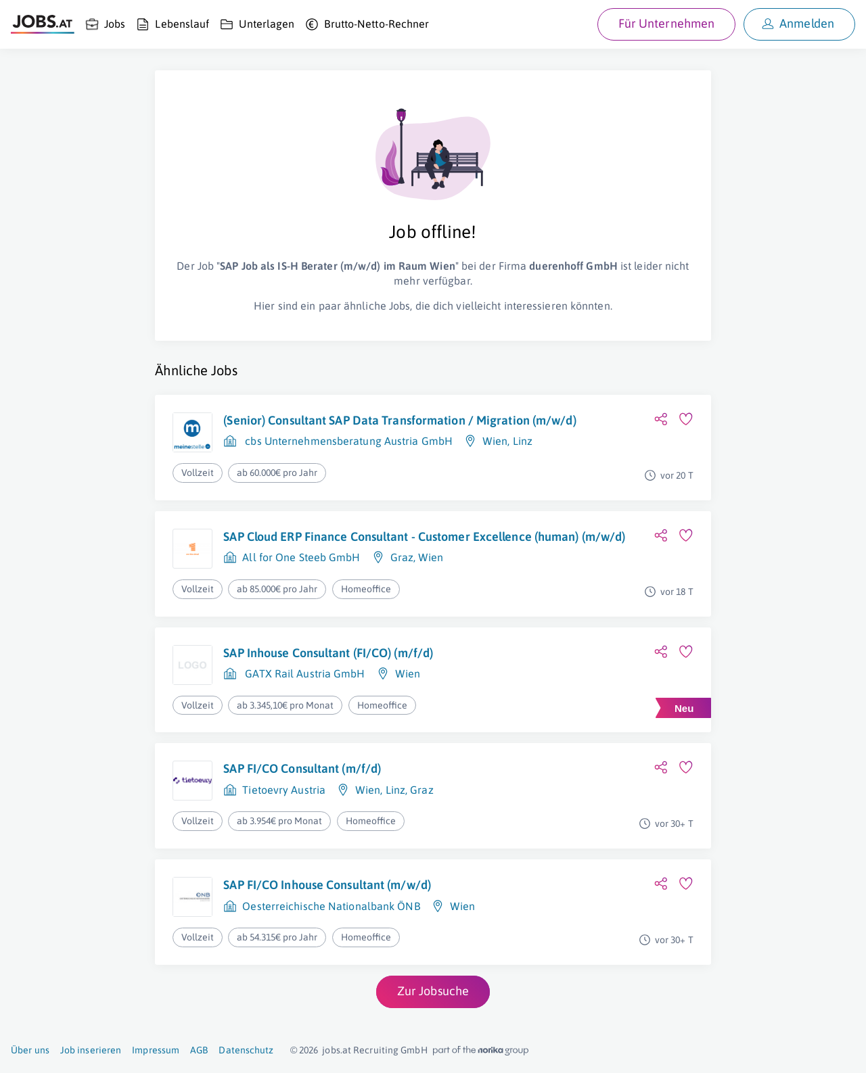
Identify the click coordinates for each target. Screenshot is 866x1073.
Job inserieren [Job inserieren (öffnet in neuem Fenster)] (90, 1050)
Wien (494, 441)
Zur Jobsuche (433, 991)
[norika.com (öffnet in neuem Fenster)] (480, 1050)
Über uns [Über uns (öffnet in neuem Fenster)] (30, 1050)
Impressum (155, 1050)
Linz (522, 441)
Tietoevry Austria (283, 790)
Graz (401, 557)
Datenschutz (246, 1050)
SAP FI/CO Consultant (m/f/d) (302, 768)
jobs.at (336, 1050)
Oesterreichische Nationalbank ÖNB (330, 906)
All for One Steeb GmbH (301, 557)
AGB (199, 1050)
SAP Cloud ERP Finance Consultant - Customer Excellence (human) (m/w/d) (424, 536)
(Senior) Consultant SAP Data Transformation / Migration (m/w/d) (399, 420)
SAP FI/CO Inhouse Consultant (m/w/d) (327, 885)
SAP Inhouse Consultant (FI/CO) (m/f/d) (328, 653)
